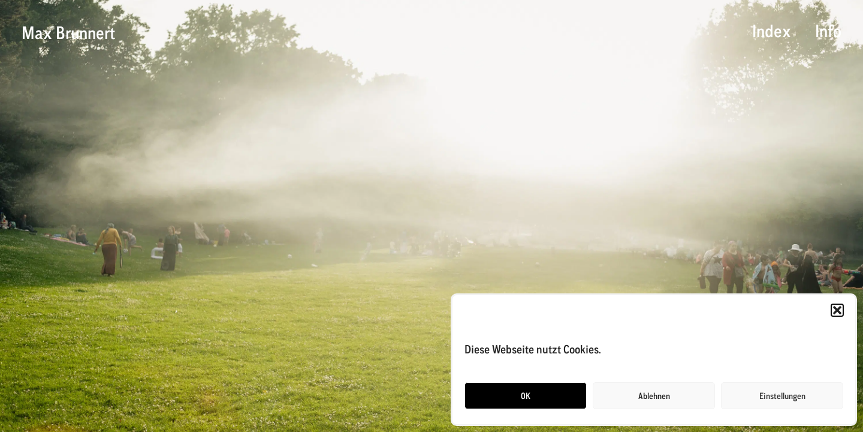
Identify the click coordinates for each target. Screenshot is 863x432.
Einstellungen (782, 396)
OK (525, 396)
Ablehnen (654, 396)
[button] (837, 310)
